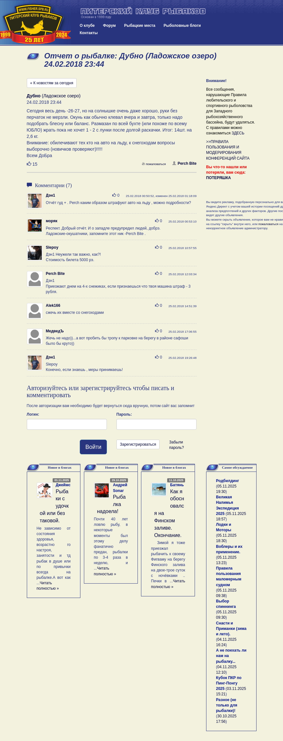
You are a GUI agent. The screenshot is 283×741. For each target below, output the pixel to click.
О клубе (87, 25)
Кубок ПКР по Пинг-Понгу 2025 (229, 683)
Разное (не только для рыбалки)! (226, 705)
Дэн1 (50, 195)
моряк (51, 221)
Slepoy (52, 247)
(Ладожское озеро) (54, 95)
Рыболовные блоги (182, 25)
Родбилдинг (227, 481)
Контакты (89, 33)
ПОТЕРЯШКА (218, 178)
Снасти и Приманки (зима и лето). (231, 628)
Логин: (33, 414)
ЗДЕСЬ (238, 133)
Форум (109, 25)
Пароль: (124, 414)
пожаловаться (154, 164)
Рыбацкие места (139, 25)
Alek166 (53, 305)
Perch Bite (184, 163)
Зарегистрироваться (138, 444)
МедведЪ (55, 331)
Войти (93, 447)
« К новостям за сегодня (51, 83)
